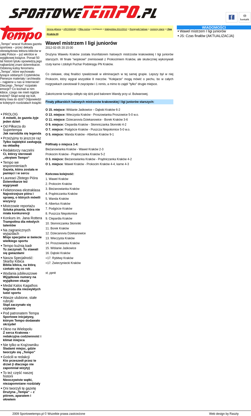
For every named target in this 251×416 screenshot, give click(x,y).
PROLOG (21, 117)
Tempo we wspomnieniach (20, 167)
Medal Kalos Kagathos (22, 289)
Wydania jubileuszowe (20, 277)
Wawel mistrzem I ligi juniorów (203, 31)
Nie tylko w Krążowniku (21, 348)
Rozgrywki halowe (139, 29)
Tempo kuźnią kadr (20, 249)
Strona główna (54, 29)
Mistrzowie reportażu (21, 209)
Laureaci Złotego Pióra (20, 181)
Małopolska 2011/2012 (116, 29)
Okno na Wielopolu (22, 334)
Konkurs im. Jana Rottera (22, 221)
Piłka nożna (84, 29)
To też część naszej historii (21, 378)
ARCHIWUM (69, 29)
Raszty (234, 414)
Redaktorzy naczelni (18, 153)
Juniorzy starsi (157, 29)
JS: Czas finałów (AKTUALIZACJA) (207, 36)
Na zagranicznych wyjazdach (22, 235)
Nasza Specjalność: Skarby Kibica (19, 263)
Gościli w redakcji (19, 362)
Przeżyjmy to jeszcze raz (22, 141)
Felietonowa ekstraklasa (21, 195)
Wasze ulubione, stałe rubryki (20, 303)
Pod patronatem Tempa (21, 318)
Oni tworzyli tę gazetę (19, 393)
